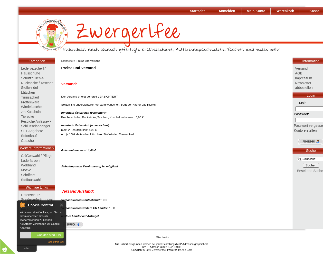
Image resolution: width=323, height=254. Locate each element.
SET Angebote (32, 131)
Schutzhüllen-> (32, 78)
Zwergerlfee (159, 249)
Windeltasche (31, 107)
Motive (26, 170)
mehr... (27, 248)
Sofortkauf (29, 136)
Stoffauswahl (31, 180)
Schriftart (28, 175)
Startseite (67, 60)
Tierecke (27, 116)
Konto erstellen (305, 130)
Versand (301, 68)
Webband (28, 165)
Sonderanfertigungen (37, 199)
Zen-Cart (186, 249)
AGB (298, 73)
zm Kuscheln (31, 112)
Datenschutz (30, 195)
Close (61, 205)
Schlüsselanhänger (35, 126)
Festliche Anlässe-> (36, 121)
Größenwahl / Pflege (36, 156)
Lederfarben (30, 161)
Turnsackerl (30, 97)
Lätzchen (28, 92)
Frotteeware (30, 102)
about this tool (56, 242)
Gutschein (29, 141)
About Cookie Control (22, 205)
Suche (311, 151)
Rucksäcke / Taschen (37, 83)
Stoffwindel (29, 88)
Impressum (303, 78)
